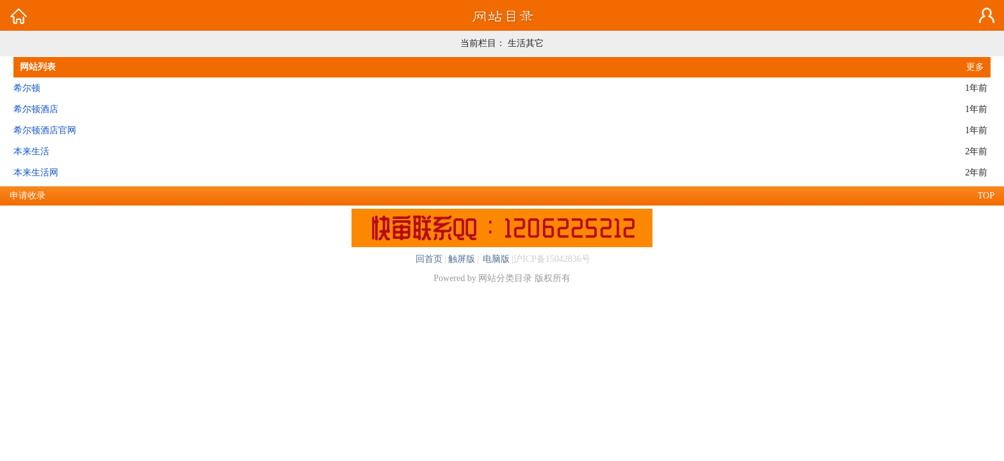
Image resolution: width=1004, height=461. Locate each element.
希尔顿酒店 (35, 109)
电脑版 (495, 259)
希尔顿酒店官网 (44, 130)
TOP (986, 195)
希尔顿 (26, 88)
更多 (975, 67)
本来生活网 (35, 172)
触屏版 (461, 259)
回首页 (429, 259)
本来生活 (31, 151)
